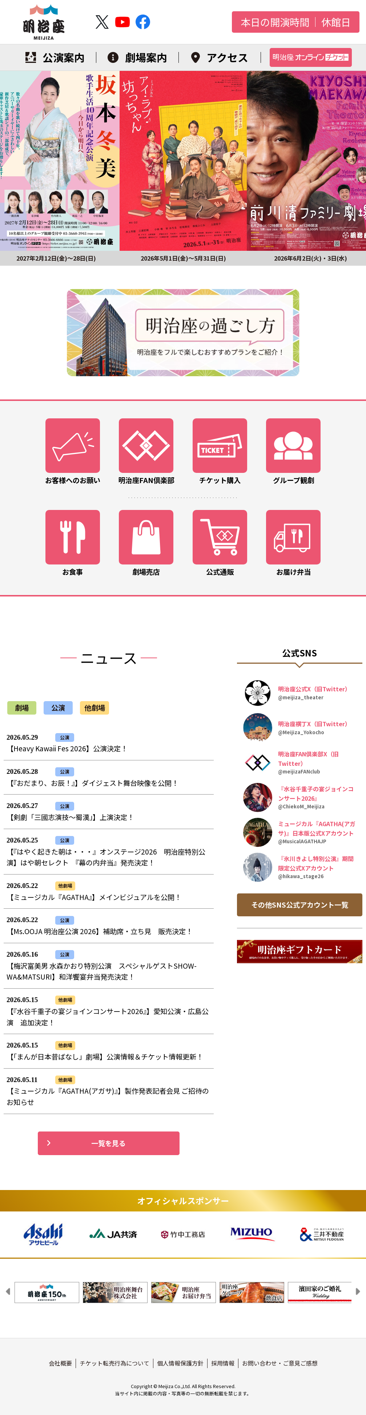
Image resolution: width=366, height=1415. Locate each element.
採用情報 (222, 1363)
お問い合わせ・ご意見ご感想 (280, 1363)
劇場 (22, 708)
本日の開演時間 (275, 22)
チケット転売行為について (114, 1363)
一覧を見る (86, 1143)
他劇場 (94, 708)
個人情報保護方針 (180, 1363)
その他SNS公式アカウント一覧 (299, 905)
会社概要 (60, 1363)
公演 (58, 708)
